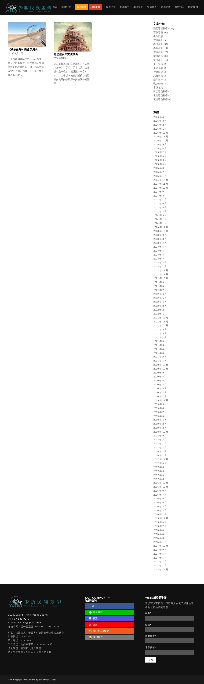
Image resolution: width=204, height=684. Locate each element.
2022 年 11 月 (160, 274)
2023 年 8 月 (160, 239)
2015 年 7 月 (160, 526)
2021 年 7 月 (160, 337)
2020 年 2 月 (160, 392)
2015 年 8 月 (160, 522)
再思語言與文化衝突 (66, 54)
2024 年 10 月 (160, 187)
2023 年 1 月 (160, 266)
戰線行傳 (158, 83)
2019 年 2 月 (160, 427)
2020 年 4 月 (160, 384)
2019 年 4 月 (160, 419)
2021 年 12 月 (160, 317)
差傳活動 (158, 52)
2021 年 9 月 (160, 329)
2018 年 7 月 (160, 443)
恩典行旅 (158, 75)
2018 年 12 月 (160, 431)
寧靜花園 (158, 67)
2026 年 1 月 (160, 128)
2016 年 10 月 (160, 486)
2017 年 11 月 (160, 459)
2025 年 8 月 (160, 148)
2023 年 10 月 (160, 231)
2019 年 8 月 (160, 408)
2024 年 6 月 (160, 203)
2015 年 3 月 (160, 538)
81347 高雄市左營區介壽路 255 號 (28, 614)
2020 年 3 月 (160, 388)
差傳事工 (158, 40)
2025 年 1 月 (160, 176)
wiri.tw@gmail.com (29, 622)
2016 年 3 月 (160, 510)
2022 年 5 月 (160, 298)
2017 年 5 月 (160, 475)
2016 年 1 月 (160, 514)
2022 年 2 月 (160, 309)
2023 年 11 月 (160, 227)
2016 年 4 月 (160, 506)
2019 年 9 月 (160, 404)
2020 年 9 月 (160, 372)
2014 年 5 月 (160, 557)
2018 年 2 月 (160, 451)
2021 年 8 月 (160, 333)
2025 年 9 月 (160, 144)
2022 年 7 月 (160, 290)
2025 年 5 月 (160, 160)
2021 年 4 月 (160, 349)
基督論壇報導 (160, 28)
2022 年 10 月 (160, 278)
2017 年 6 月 (160, 471)
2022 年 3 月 (160, 305)
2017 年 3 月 (160, 479)
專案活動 (158, 48)
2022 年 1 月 (160, 313)
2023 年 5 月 (160, 250)
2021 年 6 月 (160, 341)
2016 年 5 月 (160, 502)
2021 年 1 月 (160, 360)
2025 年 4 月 (160, 164)
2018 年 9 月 (160, 435)
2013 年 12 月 (160, 569)
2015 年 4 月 (160, 534)
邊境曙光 (158, 60)
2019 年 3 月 (160, 423)
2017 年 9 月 (160, 463)
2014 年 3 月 (160, 561)
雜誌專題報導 (160, 91)
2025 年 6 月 (160, 156)
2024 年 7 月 (160, 199)
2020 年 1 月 (160, 396)
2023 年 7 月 (160, 243)
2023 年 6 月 (160, 246)
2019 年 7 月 (160, 412)
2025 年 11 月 (160, 136)
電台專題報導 (160, 95)
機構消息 (158, 56)
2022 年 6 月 (160, 294)
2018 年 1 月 (160, 455)
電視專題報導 (160, 99)
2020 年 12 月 (160, 364)
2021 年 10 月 (160, 325)
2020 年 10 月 (160, 368)
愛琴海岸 (158, 79)
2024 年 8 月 (160, 195)
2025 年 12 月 (160, 132)
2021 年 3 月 (160, 353)
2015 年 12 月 (160, 518)
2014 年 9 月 (160, 549)
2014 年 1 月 (160, 565)
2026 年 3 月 (160, 120)
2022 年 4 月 (160, 302)
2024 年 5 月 (160, 207)
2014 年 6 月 (160, 553)
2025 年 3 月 (160, 168)
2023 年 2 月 (160, 262)
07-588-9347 (21, 618)
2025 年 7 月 (160, 152)
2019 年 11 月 (160, 400)
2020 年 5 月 (160, 380)
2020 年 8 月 (160, 376)
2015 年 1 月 (160, 542)
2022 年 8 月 (160, 286)
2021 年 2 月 (160, 357)
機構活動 (158, 44)
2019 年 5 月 (160, 416)
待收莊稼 (158, 71)
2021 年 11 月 (160, 321)
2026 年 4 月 (160, 117)
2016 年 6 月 (160, 498)
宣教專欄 (158, 32)
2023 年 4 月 (160, 254)
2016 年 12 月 (160, 482)
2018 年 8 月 (160, 439)
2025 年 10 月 (160, 140)
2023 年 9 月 (160, 235)
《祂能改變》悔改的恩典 (23, 49)
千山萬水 (158, 63)
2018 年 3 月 (160, 447)
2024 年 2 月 (160, 219)
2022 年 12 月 (160, 270)
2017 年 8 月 (160, 467)
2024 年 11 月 (160, 183)
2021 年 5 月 (160, 345)
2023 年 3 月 (160, 258)
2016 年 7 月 (160, 494)
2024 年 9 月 (160, 191)
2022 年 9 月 (160, 282)
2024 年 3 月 (160, 215)
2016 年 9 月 (160, 490)
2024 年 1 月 (160, 223)
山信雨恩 (158, 36)
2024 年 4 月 (160, 211)
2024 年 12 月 (160, 180)
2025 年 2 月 (160, 172)
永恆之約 (158, 87)
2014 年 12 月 (160, 545)
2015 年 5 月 (160, 530)
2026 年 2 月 (160, 124)
